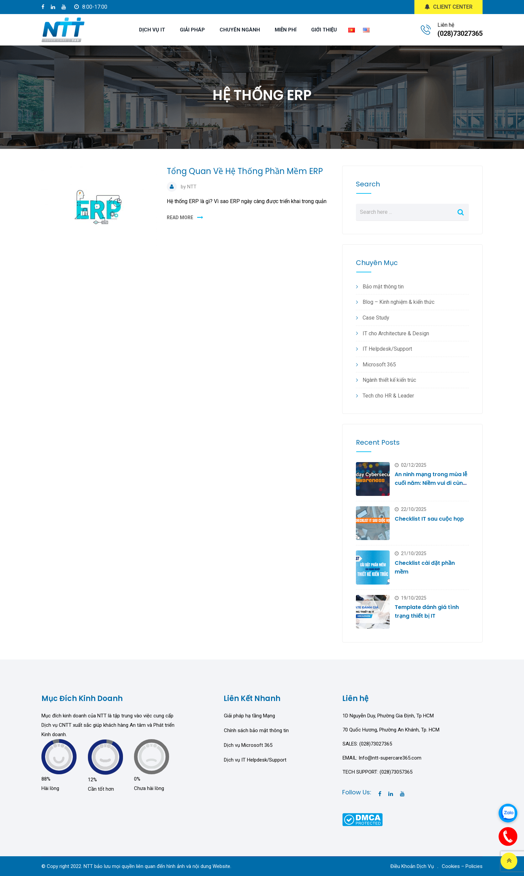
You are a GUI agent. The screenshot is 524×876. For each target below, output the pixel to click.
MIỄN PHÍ (285, 30)
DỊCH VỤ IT (152, 30)
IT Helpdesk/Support (387, 349)
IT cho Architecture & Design (396, 333)
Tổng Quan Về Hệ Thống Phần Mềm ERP (245, 171)
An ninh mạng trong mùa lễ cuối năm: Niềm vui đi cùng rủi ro (431, 482)
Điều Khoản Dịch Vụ (412, 866)
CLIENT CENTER (448, 7)
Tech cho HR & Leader (388, 395)
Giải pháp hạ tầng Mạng (249, 716)
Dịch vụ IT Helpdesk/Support (255, 760)
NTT (191, 187)
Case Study (376, 318)
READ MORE (180, 217)
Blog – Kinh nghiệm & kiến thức (398, 302)
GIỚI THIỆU (324, 30)
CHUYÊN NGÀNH (240, 30)
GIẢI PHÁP (192, 30)
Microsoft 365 (379, 364)
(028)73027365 (460, 33)
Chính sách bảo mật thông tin (256, 730)
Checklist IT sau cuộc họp (429, 519)
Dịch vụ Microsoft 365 (248, 745)
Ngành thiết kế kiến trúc (389, 380)
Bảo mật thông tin (383, 286)
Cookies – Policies (462, 866)
